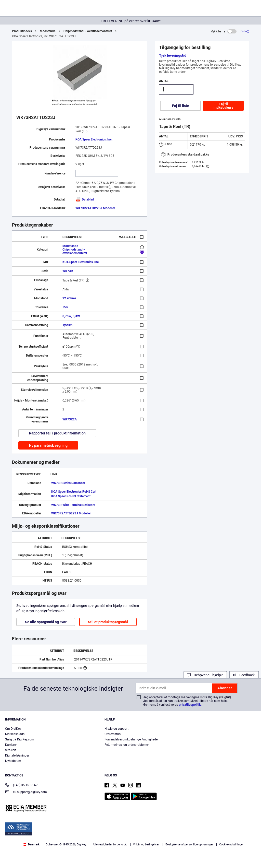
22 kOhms (69, 298)
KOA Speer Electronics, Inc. (93, 139)
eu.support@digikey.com (26, 792)
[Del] (245, 31)
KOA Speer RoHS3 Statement (70, 496)
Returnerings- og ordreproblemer (127, 745)
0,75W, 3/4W (71, 316)
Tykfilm (67, 325)
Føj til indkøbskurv (223, 106)
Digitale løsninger (17, 755)
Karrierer (11, 745)
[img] (28, 9)
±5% (65, 307)
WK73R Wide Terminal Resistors (73, 505)
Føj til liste (180, 106)
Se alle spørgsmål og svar (46, 622)
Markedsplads (14, 734)
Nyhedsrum (13, 761)
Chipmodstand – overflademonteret (87, 31)
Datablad (84, 199)
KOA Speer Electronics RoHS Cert (73, 491)
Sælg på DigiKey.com (19, 739)
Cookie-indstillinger (231, 844)
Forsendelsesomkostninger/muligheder (132, 739)
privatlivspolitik (190, 704)
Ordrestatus (113, 734)
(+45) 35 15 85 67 (21, 785)
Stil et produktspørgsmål (108, 622)
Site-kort (10, 750)
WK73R (67, 271)
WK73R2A (69, 419)
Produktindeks (22, 31)
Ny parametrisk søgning (48, 445)
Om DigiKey (13, 728)
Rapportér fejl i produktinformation (57, 433)
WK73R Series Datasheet (68, 483)
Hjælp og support (116, 728)
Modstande (47, 31)
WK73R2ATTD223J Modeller (95, 208)
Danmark (31, 844)
